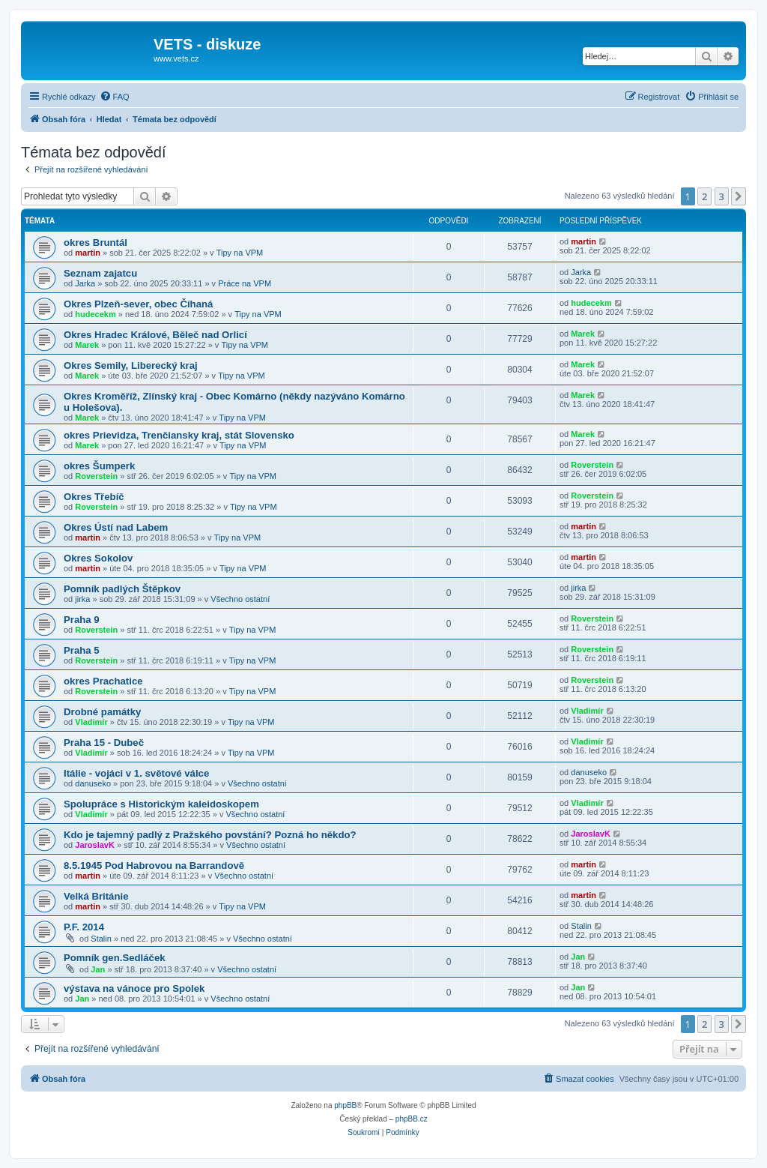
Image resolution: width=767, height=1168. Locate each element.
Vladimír (91, 721)
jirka (82, 598)
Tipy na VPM (240, 252)
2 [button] (704, 196)
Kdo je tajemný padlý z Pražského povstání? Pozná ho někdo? (210, 834)
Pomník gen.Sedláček (115, 957)
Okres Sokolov (98, 558)
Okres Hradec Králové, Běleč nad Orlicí (155, 334)
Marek (87, 344)
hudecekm (95, 314)
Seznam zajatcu (100, 273)
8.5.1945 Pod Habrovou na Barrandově (154, 865)
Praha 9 (82, 619)
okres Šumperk (99, 466)
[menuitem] (115, 97)
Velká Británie (96, 896)
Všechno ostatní (240, 598)
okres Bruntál (95, 242)
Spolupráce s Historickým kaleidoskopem (161, 804)
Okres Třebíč (94, 496)
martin (87, 252)
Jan (98, 969)
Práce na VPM (244, 283)
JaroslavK (95, 844)
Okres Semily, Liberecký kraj (131, 365)
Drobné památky (102, 711)
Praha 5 (82, 650)
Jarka (85, 283)
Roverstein (96, 476)
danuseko (93, 783)
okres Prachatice (103, 681)
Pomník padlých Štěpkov (122, 588)
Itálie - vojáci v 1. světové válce (136, 773)
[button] (738, 196)
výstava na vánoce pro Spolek (134, 988)
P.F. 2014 (84, 927)
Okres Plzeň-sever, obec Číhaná (138, 304)
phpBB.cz (411, 1119)
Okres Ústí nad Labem (116, 527)
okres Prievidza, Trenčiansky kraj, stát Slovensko (179, 435)
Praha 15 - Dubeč (104, 742)
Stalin (101, 938)
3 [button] (721, 196)
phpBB (345, 1105)
